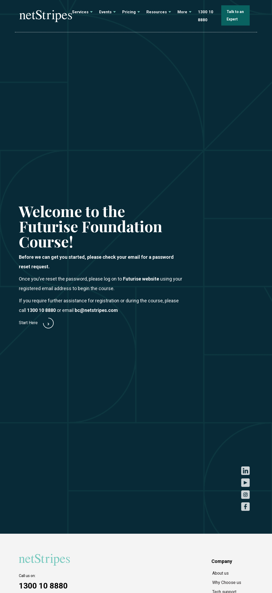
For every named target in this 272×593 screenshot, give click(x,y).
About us (220, 573)
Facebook (245, 506)
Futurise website (141, 279)
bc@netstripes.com (96, 310)
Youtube (245, 482)
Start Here (28, 322)
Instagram (245, 494)
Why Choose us (226, 582)
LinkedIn (245, 471)
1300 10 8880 (41, 310)
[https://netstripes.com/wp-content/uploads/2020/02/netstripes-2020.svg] (45, 560)
